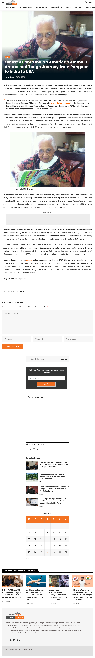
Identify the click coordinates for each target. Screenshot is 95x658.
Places (41, 482)
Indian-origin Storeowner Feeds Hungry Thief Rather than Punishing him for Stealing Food (58, 595)
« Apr (27, 558)
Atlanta (29, 260)
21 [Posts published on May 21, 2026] (47, 546)
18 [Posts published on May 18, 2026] (29, 546)
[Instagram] (34, 449)
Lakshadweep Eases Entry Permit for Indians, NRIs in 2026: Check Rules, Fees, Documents (53, 477)
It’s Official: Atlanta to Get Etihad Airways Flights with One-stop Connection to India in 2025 (35, 595)
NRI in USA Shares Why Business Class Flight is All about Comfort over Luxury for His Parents (11, 594)
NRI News (23, 292)
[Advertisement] (48, 219)
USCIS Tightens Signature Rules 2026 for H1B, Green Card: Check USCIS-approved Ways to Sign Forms (53, 501)
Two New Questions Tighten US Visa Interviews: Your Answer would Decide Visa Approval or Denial (53, 465)
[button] (4, 2)
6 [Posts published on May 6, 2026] (41, 533)
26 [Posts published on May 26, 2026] (35, 552)
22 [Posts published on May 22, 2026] (54, 546)
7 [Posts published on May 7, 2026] (47, 533)
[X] (30, 449)
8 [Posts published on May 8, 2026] (53, 533)
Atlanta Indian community (61, 103)
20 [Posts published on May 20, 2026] (41, 546)
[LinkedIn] (37, 449)
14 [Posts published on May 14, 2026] (47, 539)
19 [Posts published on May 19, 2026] (35, 546)
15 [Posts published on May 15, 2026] (54, 539)
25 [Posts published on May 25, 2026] (29, 552)
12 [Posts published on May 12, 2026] (35, 539)
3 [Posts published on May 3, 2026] (65, 526)
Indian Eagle (9, 77)
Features (76, 586)
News (7, 57)
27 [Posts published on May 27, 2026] (41, 552)
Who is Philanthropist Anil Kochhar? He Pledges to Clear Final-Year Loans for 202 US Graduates (54, 489)
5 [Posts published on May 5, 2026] (35, 533)
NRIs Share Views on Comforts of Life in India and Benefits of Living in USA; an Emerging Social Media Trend (82, 595)
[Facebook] (27, 449)
